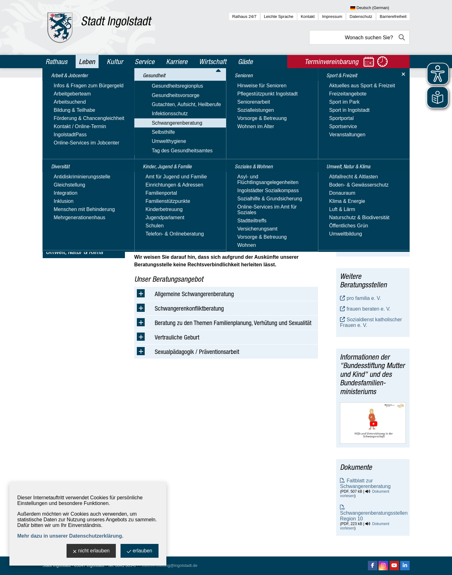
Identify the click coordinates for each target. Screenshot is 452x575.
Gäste (245, 61)
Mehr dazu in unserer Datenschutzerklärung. (70, 536)
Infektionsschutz (64, 149)
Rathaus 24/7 (244, 16)
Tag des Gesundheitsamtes (76, 186)
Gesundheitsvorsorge (70, 131)
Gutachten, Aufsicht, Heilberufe (80, 140)
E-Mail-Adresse (357, 238)
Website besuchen (360, 249)
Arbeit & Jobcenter (69, 84)
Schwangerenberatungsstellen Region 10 (373, 515)
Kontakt (308, 16)
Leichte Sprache (278, 16)
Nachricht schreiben (362, 244)
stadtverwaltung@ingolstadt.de (169, 565)
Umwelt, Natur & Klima (74, 251)
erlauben (139, 551)
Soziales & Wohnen (70, 224)
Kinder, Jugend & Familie (77, 197)
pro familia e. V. (364, 298)
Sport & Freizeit (65, 238)
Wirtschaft (212, 61)
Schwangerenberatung (71, 158)
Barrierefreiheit (393, 16)
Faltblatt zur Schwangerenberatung (365, 483)
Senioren (57, 211)
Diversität (58, 98)
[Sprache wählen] (380, 8)
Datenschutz (361, 16)
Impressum (332, 16)
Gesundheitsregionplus (71, 122)
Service (144, 61)
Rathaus (56, 61)
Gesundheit (60, 111)
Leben (87, 61)
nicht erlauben (91, 551)
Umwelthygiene (63, 177)
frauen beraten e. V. (368, 309)
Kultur (115, 61)
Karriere (176, 61)
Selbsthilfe (57, 168)
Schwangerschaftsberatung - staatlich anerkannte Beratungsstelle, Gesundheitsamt (372, 201)
